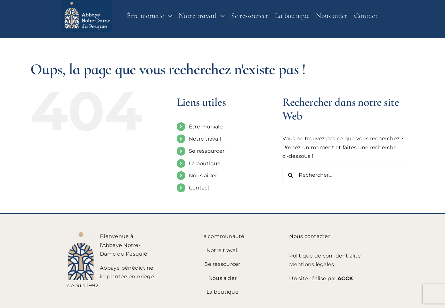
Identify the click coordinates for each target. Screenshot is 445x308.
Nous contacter (309, 236)
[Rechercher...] (343, 175)
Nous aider (203, 176)
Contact (199, 188)
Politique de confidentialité (325, 256)
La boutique (205, 163)
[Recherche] (290, 175)
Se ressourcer (206, 151)
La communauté (222, 236)
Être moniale (206, 127)
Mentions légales (311, 264)
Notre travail (205, 139)
